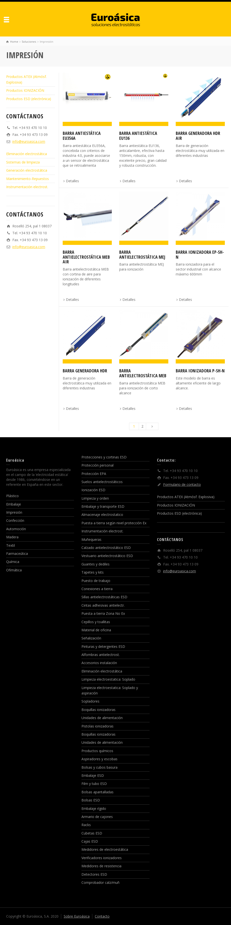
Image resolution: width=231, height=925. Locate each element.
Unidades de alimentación (102, 717)
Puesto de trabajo (95, 580)
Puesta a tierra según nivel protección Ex (113, 523)
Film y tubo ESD (94, 783)
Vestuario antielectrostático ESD (107, 555)
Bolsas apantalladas (97, 792)
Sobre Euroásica (77, 916)
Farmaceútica (17, 553)
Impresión (14, 512)
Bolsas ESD (90, 800)
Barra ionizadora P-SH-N (200, 371)
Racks (86, 824)
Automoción (16, 528)
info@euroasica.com (28, 141)
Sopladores (90, 701)
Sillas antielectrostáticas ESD (104, 597)
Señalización (91, 638)
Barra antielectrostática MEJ (142, 254)
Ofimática (14, 570)
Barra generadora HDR (85, 371)
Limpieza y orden (95, 498)
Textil (10, 545)
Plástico (12, 495)
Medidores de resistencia (101, 866)
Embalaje (13, 504)
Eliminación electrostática (26, 153)
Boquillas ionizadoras (98, 709)
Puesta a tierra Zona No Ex (103, 613)
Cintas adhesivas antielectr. (103, 605)
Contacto (102, 916)
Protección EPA (93, 473)
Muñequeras (91, 539)
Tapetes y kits (92, 572)
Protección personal (97, 465)
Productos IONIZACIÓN (25, 90)
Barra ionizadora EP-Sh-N (200, 254)
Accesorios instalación (99, 662)
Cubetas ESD (91, 833)
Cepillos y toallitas (95, 621)
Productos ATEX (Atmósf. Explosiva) (185, 496)
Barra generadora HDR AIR (198, 135)
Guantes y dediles (95, 564)
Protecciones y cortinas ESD (104, 457)
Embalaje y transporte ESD (102, 506)
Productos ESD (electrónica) (28, 98)
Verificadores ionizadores (101, 857)
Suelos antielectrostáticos (102, 481)
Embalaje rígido (93, 808)
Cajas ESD (89, 841)
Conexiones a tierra (97, 588)
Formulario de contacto (182, 484)
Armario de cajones (97, 816)
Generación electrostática (26, 170)
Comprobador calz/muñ (100, 882)
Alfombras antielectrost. (100, 654)
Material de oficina (96, 630)
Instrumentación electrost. (27, 186)
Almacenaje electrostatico (102, 514)
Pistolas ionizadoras (97, 726)
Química (12, 561)
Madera (12, 537)
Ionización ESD (93, 490)
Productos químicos (97, 750)
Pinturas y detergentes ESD (103, 646)
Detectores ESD (94, 874)
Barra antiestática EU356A (82, 135)
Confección (15, 520)
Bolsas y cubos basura (99, 767)
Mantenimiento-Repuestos (27, 178)
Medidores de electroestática (104, 849)
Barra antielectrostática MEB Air (86, 257)
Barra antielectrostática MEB (142, 373)
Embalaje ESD (92, 775)
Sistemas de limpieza (23, 162)
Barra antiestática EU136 (138, 135)
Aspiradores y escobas (99, 759)
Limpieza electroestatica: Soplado (108, 679)
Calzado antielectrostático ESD (106, 547)
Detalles (72, 181)
